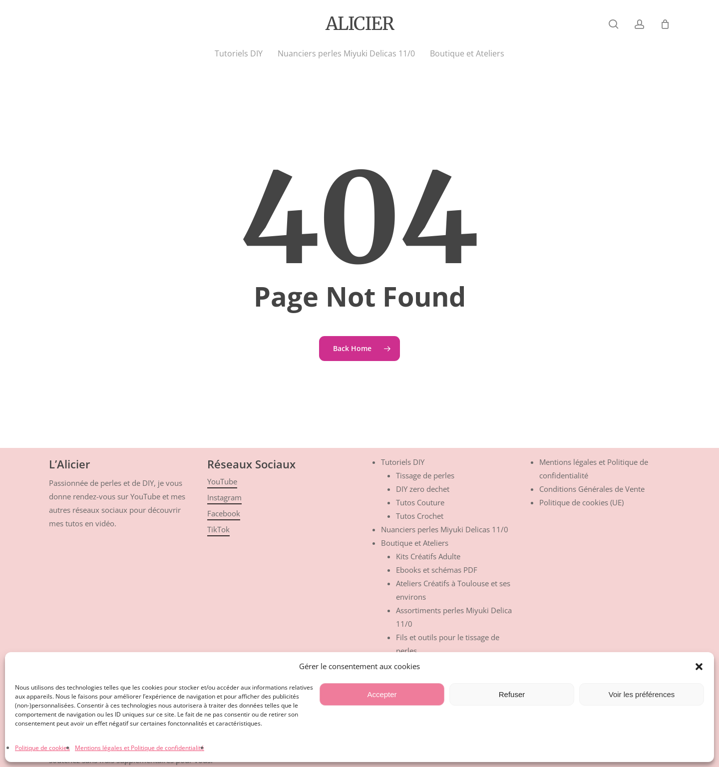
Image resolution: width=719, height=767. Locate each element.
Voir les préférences (642, 694)
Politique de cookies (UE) (581, 502)
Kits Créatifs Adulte (428, 556)
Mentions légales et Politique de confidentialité (139, 748)
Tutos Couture (420, 502)
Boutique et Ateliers (414, 543)
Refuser (512, 694)
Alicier (360, 24)
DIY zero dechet (422, 489)
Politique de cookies (42, 748)
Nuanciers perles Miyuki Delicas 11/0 (444, 529)
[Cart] (665, 23)
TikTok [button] (218, 529)
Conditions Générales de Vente (592, 489)
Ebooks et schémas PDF (436, 570)
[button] (699, 667)
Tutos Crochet (419, 516)
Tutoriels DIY (402, 462)
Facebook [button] (223, 513)
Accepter (381, 694)
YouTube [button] (222, 481)
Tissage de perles (425, 475)
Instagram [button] (224, 497)
